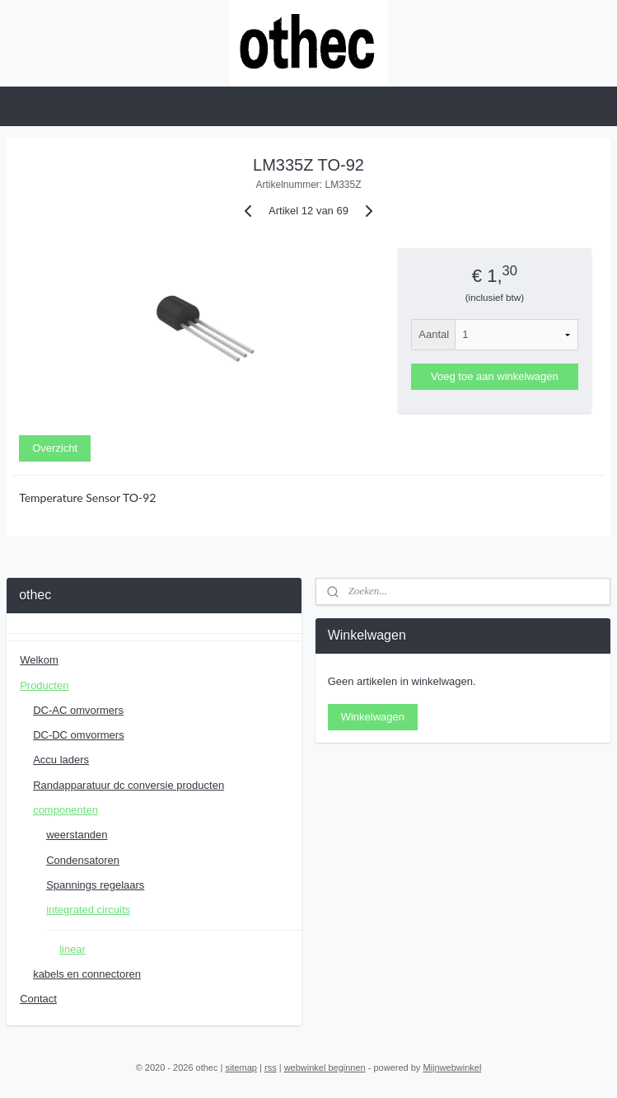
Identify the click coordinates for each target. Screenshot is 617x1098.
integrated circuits (88, 909)
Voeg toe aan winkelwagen (495, 376)
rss (270, 1067)
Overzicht (54, 448)
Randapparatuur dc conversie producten (128, 785)
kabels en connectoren (87, 974)
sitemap (241, 1067)
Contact (38, 998)
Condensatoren (82, 860)
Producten (44, 685)
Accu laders (61, 759)
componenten (65, 810)
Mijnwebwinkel (452, 1067)
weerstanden (76, 834)
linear (72, 949)
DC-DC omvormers (78, 735)
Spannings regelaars (95, 885)
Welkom (39, 660)
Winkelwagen (372, 717)
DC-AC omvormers (78, 710)
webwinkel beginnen (325, 1067)
